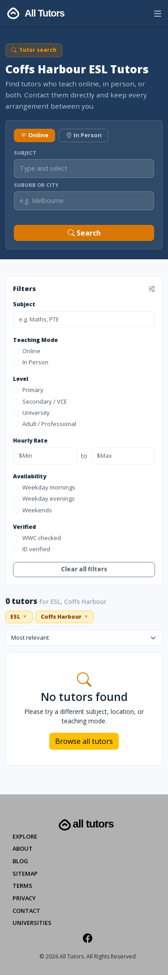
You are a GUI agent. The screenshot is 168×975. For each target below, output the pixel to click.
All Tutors (85, 825)
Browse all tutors (84, 741)
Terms (22, 886)
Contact (26, 911)
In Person (84, 135)
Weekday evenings (44, 498)
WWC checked (37, 538)
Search (84, 233)
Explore (25, 836)
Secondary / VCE (40, 401)
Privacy (24, 898)
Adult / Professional (44, 424)
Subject (25, 152)
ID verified (31, 549)
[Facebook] (87, 938)
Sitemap (25, 873)
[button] (157, 15)
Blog (20, 861)
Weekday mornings (44, 487)
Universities (32, 923)
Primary (28, 390)
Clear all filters (84, 569)
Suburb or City (36, 184)
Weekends (32, 510)
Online (34, 135)
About (23, 848)
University (31, 413)
